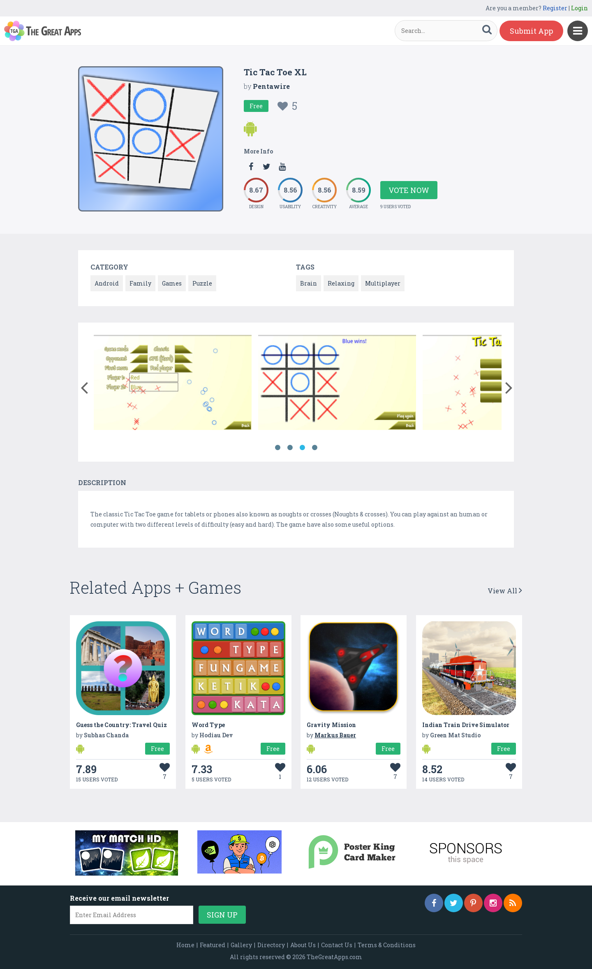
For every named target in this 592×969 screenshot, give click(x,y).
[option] (172, 383)
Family (140, 283)
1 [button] (277, 448)
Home (185, 945)
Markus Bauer (335, 735)
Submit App (531, 31)
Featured (212, 945)
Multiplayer (382, 283)
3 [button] (302, 448)
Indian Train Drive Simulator (465, 725)
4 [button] (314, 448)
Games (172, 283)
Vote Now (408, 190)
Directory (271, 945)
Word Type (208, 725)
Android (107, 283)
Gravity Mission (331, 725)
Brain (308, 283)
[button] (84, 386)
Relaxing (341, 283)
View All (505, 590)
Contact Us (336, 945)
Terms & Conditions (387, 945)
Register (555, 8)
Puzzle (202, 283)
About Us (303, 945)
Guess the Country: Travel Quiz (121, 725)
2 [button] (290, 448)
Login (579, 8)
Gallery (241, 945)
